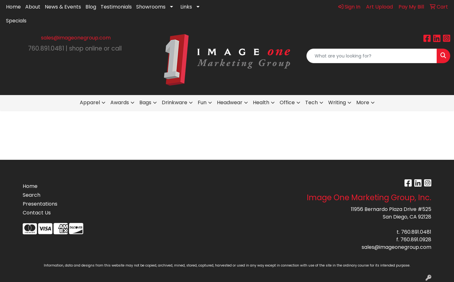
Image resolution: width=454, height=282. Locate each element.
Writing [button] (337, 102)
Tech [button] (311, 102)
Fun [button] (202, 102)
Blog (90, 6)
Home (13, 6)
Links (186, 6)
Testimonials (116, 6)
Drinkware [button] (174, 102)
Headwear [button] (229, 102)
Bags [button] (145, 102)
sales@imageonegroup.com (76, 37)
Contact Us (37, 212)
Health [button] (261, 102)
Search (31, 195)
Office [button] (287, 102)
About (32, 6)
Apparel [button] (90, 102)
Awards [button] (119, 102)
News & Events (63, 6)
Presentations (40, 203)
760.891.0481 (416, 232)
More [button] (362, 102)
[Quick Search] (371, 56)
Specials (16, 20)
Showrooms (151, 6)
